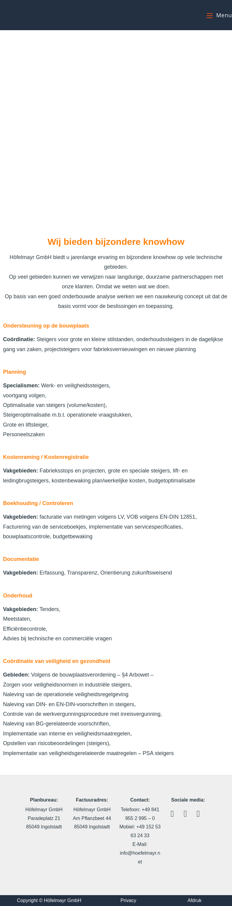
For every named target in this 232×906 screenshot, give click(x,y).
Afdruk (194, 900)
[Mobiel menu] (219, 15)
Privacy (128, 900)
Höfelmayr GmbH (29, 15)
